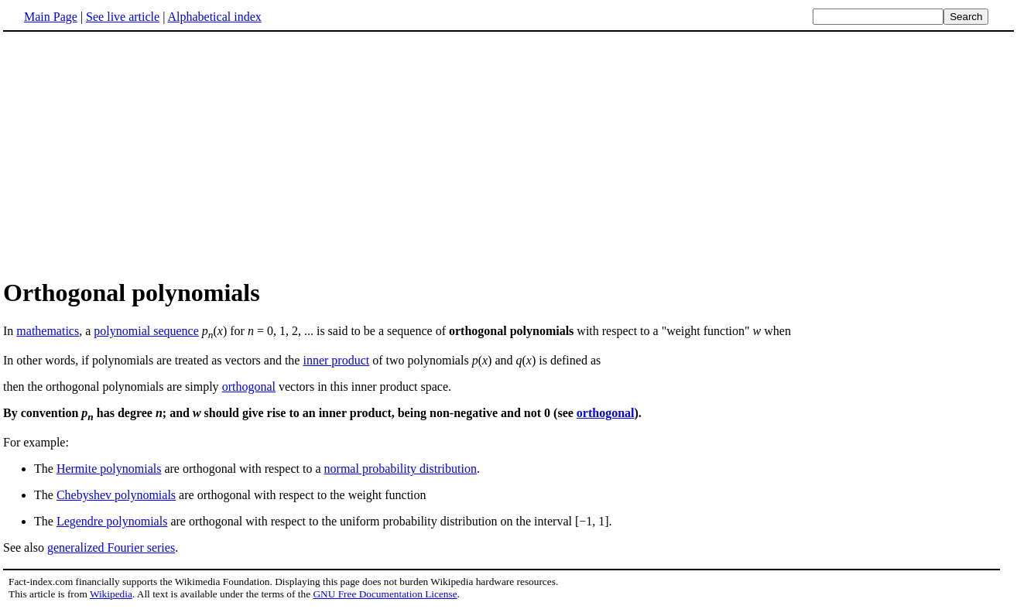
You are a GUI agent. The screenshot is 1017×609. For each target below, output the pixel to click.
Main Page (50, 16)
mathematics (47, 330)
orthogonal (249, 386)
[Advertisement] (133, 154)
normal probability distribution (400, 468)
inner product (336, 360)
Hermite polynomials (109, 468)
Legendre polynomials (112, 521)
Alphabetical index (214, 16)
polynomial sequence (146, 330)
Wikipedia (111, 594)
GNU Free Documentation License (385, 594)
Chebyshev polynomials (116, 494)
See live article (122, 16)
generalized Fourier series (111, 547)
